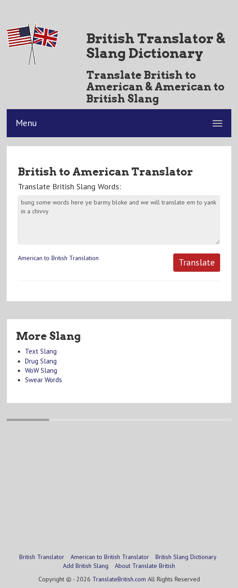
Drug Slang (41, 361)
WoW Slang (41, 370)
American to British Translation (58, 258)
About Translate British (145, 566)
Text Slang (41, 351)
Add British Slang (86, 566)
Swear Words (43, 380)
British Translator (41, 557)
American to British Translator (110, 557)
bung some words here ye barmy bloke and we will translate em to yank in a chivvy (119, 220)
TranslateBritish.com (119, 579)
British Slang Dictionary (186, 557)
